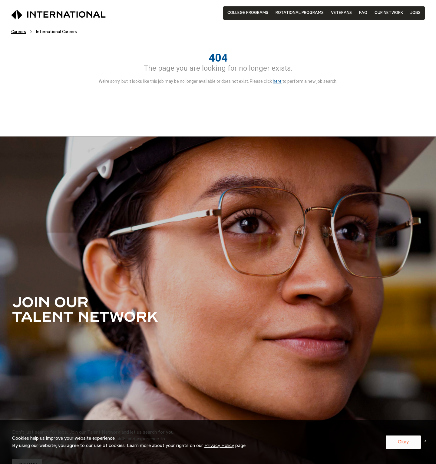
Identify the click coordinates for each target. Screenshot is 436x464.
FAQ (363, 13)
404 (218, 58)
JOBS (415, 13)
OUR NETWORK (389, 13)
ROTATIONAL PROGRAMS (300, 13)
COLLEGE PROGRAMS (247, 13)
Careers (18, 32)
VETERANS (341, 13)
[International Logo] (44, 13)
